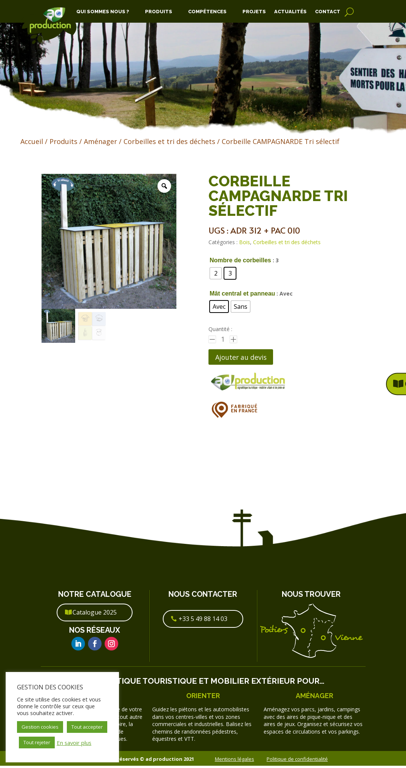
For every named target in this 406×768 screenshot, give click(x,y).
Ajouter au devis (245, 358)
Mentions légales (234, 760)
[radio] (215, 273)
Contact (327, 11)
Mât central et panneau (242, 293)
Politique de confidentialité (297, 760)
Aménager (100, 141)
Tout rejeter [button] (36, 742)
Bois (244, 242)
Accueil (31, 141)
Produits (158, 11)
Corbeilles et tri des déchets (169, 141)
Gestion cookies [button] (40, 726)
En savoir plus (74, 742)
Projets (254, 11)
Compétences (207, 11)
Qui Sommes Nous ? (102, 11)
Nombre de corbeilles (240, 260)
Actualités (290, 11)
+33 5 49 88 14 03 (203, 621)
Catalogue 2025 (95, 614)
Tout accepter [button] (87, 726)
